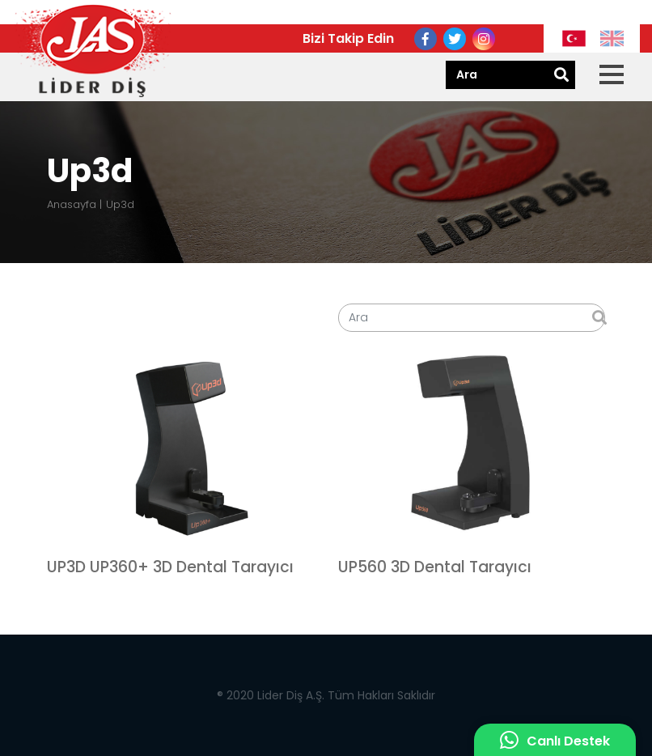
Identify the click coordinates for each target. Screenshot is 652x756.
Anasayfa (71, 204)
